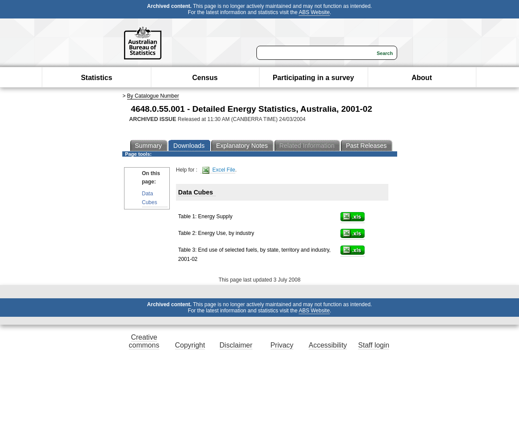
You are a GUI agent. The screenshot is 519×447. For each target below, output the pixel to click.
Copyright (190, 345)
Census (205, 77)
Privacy (281, 345)
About (422, 77)
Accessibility (328, 345)
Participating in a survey (313, 77)
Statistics (96, 77)
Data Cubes (149, 198)
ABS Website (314, 12)
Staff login (373, 345)
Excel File (218, 170)
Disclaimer (235, 345)
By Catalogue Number (153, 96)
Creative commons (144, 341)
